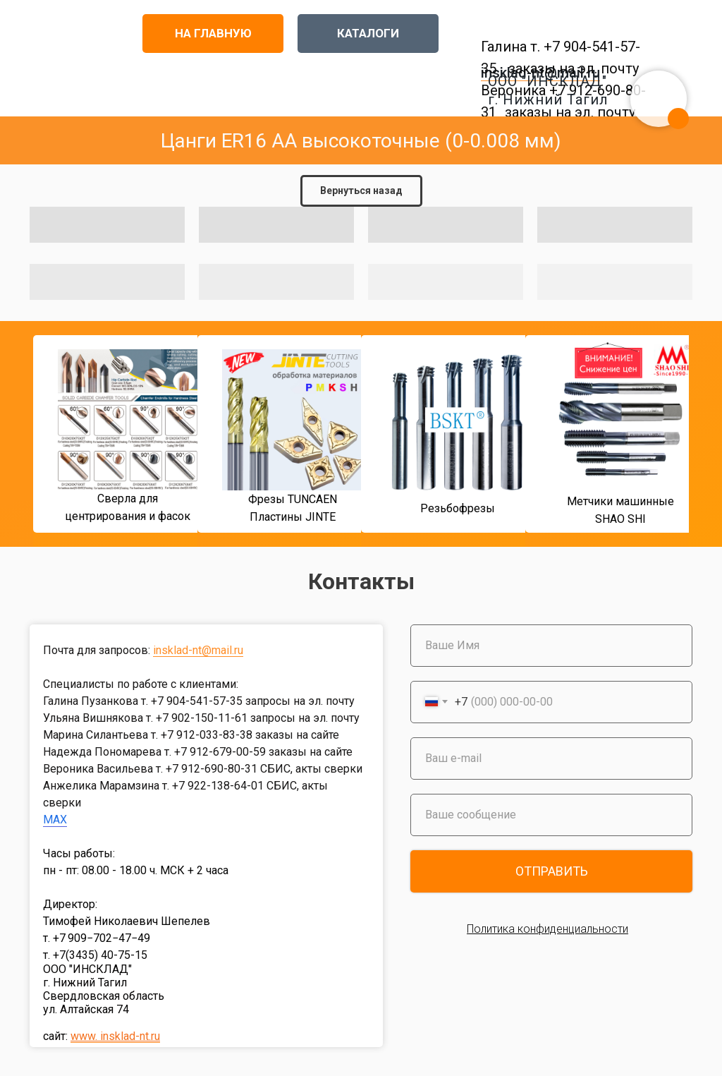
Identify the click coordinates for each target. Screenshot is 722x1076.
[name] (551, 645)
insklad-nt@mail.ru (198, 650)
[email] (551, 758)
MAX (55, 819)
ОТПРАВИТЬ (551, 871)
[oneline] (551, 815)
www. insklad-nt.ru (115, 1036)
